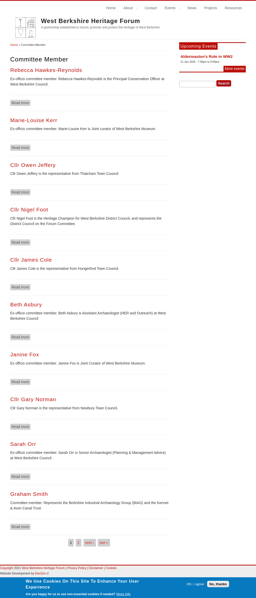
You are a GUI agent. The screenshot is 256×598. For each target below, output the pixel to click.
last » (104, 543)
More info (123, 595)
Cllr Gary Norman (33, 399)
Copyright (6, 568)
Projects (210, 8)
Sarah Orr (23, 444)
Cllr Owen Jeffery (33, 165)
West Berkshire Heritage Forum (90, 20)
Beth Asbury (26, 304)
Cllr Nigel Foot (29, 209)
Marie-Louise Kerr (33, 120)
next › (89, 543)
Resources (233, 8)
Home (110, 8)
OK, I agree (195, 586)
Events (171, 9)
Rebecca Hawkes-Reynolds (46, 70)
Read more (21, 102)
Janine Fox (24, 354)
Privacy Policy (76, 568)
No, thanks (218, 586)
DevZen (42, 573)
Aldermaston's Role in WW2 (206, 56)
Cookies (111, 568)
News (191, 8)
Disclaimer (96, 568)
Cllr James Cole (31, 260)
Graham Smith (29, 494)
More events (234, 69)
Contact (151, 8)
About (129, 9)
